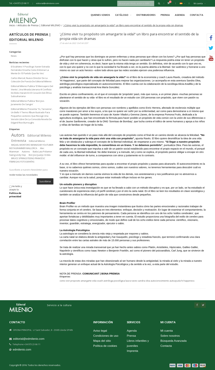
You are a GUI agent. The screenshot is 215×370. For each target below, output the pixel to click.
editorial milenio (39, 135)
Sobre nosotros (170, 335)
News (14, 55)
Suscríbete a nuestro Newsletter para (28, 169)
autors (18, 135)
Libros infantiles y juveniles (138, 343)
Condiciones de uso (105, 335)
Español (184, 3)
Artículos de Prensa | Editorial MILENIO (38, 25)
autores (26, 151)
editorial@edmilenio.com (47, 3)
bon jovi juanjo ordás (40, 154)
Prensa (165, 14)
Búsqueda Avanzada (173, 340)
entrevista (18, 141)
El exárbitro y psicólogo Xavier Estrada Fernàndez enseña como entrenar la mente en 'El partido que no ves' (30, 70)
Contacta (196, 14)
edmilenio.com (22, 349)
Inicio (12, 25)
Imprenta (132, 351)
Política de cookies (105, 345)
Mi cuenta (200, 3)
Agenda (180, 14)
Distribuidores (146, 14)
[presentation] (54, 191)
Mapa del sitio (102, 340)
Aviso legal (100, 330)
